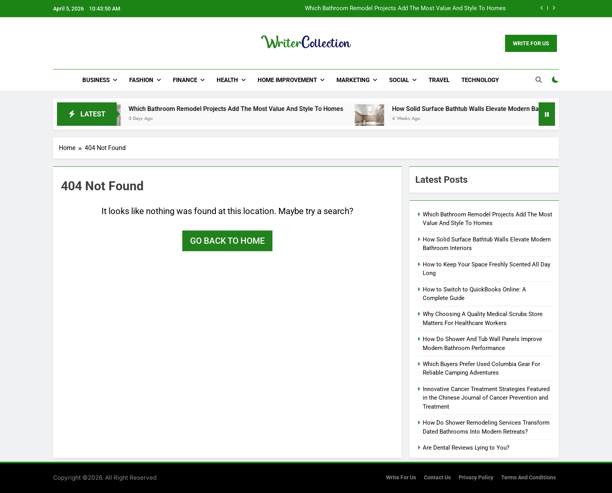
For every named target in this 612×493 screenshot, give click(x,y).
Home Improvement (287, 80)
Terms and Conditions (528, 477)
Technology (480, 80)
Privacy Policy (476, 477)
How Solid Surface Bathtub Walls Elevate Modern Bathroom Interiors (496, 109)
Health (227, 80)
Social (399, 80)
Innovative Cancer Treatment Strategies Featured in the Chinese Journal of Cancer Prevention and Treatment (486, 398)
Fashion (141, 80)
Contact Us (437, 477)
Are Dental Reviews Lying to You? (466, 447)
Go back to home (227, 241)
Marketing (353, 80)
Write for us (401, 477)
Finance (185, 80)
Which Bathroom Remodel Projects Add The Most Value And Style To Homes (405, 8)
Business (96, 80)
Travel (439, 80)
